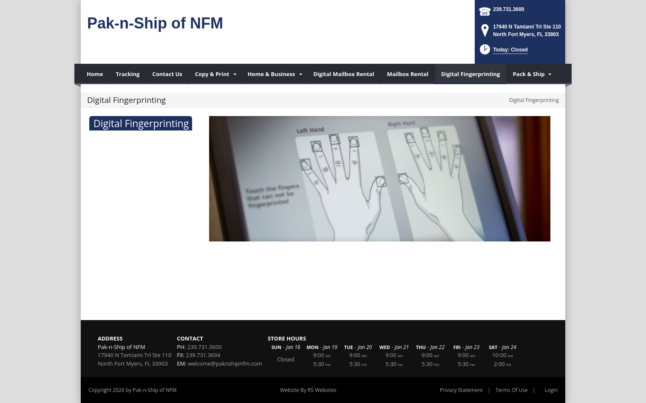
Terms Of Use (512, 390)
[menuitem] (95, 74)
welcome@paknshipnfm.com (225, 363)
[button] (503, 52)
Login (551, 390)
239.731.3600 (508, 9)
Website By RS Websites (308, 390)
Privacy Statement (461, 390)
